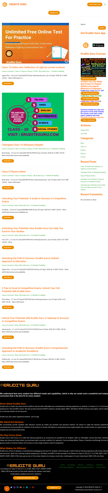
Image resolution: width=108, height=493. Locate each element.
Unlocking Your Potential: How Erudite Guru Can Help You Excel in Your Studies (93, 190)
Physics (25, 71)
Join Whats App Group (90, 93)
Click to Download (89, 120)
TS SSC (37, 71)
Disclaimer (97, 465)
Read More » (8, 83)
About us (80, 465)
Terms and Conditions (67, 467)
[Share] (7, 488)
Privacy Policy (101, 467)
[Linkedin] (18, 487)
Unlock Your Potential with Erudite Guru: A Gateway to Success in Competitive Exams (32, 320)
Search (83, 24)
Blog (17, 205)
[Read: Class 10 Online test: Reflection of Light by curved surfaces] (35, 43)
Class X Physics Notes (14, 171)
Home (64, 465)
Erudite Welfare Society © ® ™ (93, 490)
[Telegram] (27, 487)
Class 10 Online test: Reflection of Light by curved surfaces (35, 67)
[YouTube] (21, 487)
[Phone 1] (30, 487)
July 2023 (84, 134)
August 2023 (85, 130)
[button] (94, 4)
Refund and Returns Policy (85, 467)
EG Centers (72, 465)
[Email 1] (33, 487)
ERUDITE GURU (18, 4)
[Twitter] (11, 487)
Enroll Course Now (89, 79)
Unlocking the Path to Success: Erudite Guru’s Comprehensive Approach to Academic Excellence (30, 349)
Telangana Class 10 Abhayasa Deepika (23, 144)
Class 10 (19, 71)
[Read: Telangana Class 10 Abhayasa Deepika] (33, 117)
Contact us (88, 465)
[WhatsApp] (24, 487)
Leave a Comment (8, 71)
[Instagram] (14, 487)
